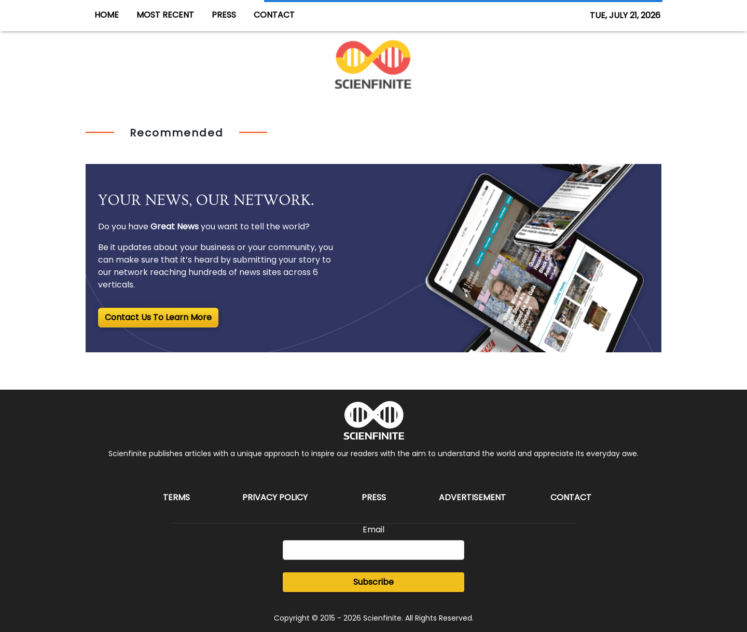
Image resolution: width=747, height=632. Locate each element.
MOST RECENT (165, 15)
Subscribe (373, 582)
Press (374, 497)
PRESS (224, 15)
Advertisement (472, 497)
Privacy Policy (275, 497)
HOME (106, 15)
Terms (176, 497)
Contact (570, 497)
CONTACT (274, 15)
